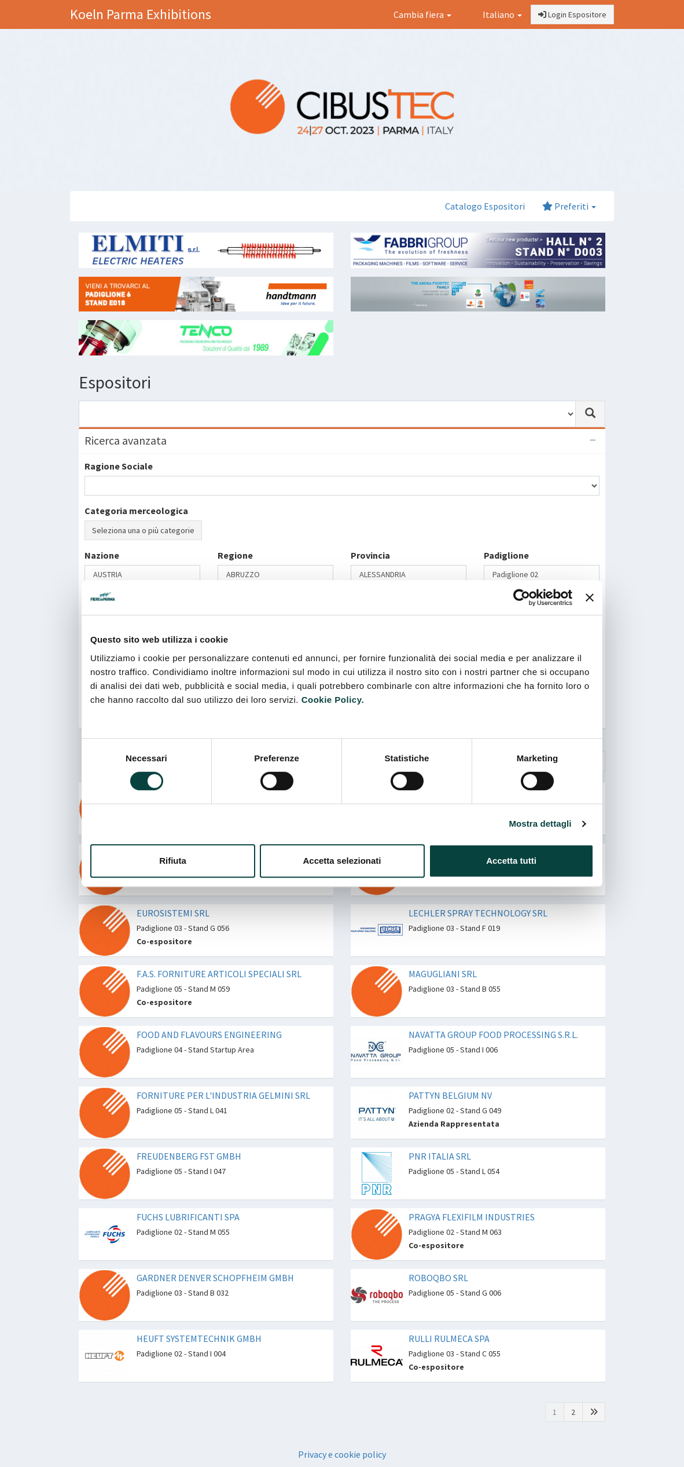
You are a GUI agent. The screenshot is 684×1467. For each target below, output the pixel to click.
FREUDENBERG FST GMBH (189, 1156)
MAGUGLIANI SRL (443, 974)
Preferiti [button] (569, 206)
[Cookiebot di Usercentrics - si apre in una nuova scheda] (521, 597)
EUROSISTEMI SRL (173, 913)
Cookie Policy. (332, 700)
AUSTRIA (142, 574)
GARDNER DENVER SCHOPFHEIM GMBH (215, 1277)
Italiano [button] (495, 14)
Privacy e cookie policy (342, 1454)
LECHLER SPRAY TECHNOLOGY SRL (478, 913)
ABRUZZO (275, 574)
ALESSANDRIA (408, 574)
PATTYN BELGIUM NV (450, 1095)
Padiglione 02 (541, 574)
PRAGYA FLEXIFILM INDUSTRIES (472, 1217)
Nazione (101, 555)
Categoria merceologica (136, 510)
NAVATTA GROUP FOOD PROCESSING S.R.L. (493, 1034)
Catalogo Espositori (485, 206)
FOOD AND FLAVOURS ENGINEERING (209, 1034)
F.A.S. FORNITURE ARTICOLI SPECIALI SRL (219, 974)
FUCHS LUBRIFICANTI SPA (188, 1217)
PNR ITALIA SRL (440, 1156)
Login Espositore (572, 14)
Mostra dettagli (540, 823)
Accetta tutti (511, 860)
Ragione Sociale (118, 466)
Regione (235, 555)
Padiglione (506, 555)
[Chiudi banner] (590, 597)
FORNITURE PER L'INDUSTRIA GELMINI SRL (223, 1095)
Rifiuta (172, 860)
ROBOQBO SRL (438, 1277)
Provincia (370, 555)
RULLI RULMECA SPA (449, 1338)
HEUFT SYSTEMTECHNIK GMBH (199, 1338)
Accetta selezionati (342, 860)
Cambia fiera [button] (422, 14)
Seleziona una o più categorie (143, 530)
